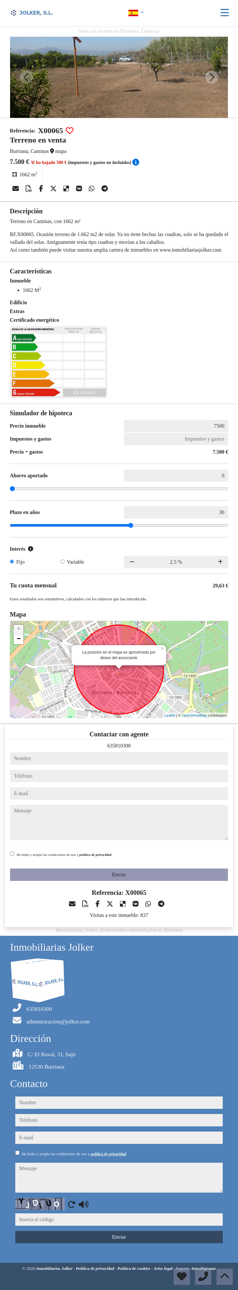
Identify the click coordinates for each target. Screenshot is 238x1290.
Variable (75, 562)
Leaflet (170, 715)
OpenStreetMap (194, 715)
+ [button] (19, 629)
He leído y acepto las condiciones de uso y (64, 855)
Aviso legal (163, 1268)
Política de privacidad (95, 1268)
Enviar (119, 874)
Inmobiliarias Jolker (55, 1268)
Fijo (20, 562)
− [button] (19, 639)
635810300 (119, 745)
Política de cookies (134, 1268)
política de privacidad (95, 855)
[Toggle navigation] (225, 12)
